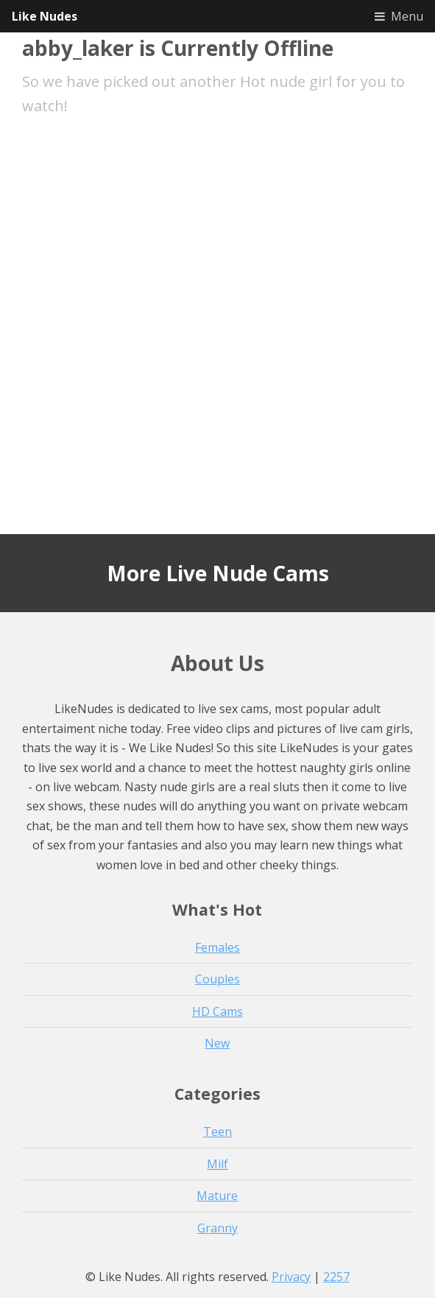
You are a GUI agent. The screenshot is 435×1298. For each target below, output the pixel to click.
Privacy (291, 1277)
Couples (217, 979)
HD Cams (217, 1011)
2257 (336, 1277)
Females (217, 947)
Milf (217, 1164)
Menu (407, 16)
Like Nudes (44, 16)
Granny (217, 1228)
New (217, 1043)
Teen (217, 1131)
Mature (217, 1196)
